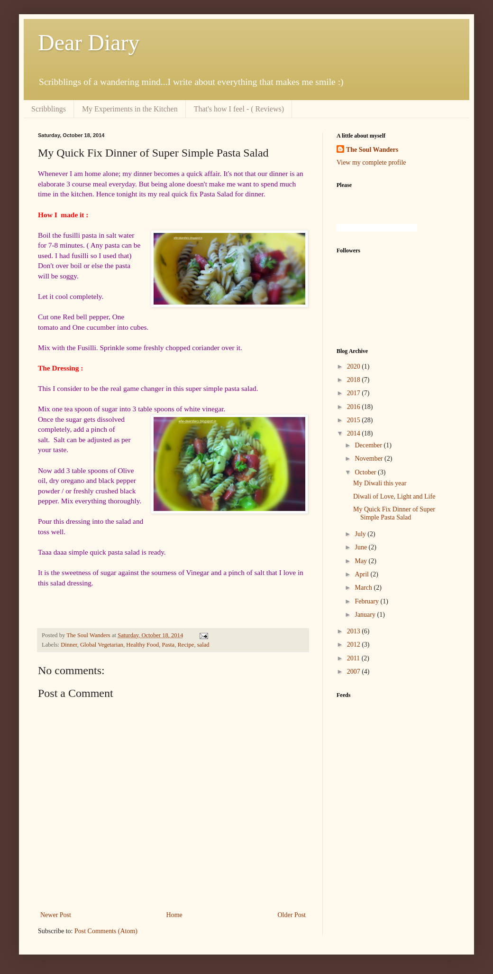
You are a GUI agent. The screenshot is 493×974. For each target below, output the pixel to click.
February (367, 601)
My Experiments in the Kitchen (130, 109)
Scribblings (48, 109)
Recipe (185, 644)
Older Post (292, 914)
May (361, 561)
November (369, 458)
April (362, 574)
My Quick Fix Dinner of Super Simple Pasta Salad (394, 513)
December (369, 445)
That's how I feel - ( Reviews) (239, 109)
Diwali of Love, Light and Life (394, 496)
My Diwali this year (379, 483)
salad (203, 644)
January (366, 614)
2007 (354, 671)
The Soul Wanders (372, 149)
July (361, 534)
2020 (354, 366)
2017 (354, 393)
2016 (354, 406)
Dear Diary (89, 42)
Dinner (69, 644)
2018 (354, 379)
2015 (354, 420)
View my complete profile (371, 162)
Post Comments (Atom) (105, 931)
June (361, 547)
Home (174, 914)
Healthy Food (142, 644)
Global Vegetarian (101, 644)
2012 (354, 644)
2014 (354, 433)
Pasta (168, 644)
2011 (354, 658)
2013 (354, 631)
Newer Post (55, 914)
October (366, 472)
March (364, 587)
